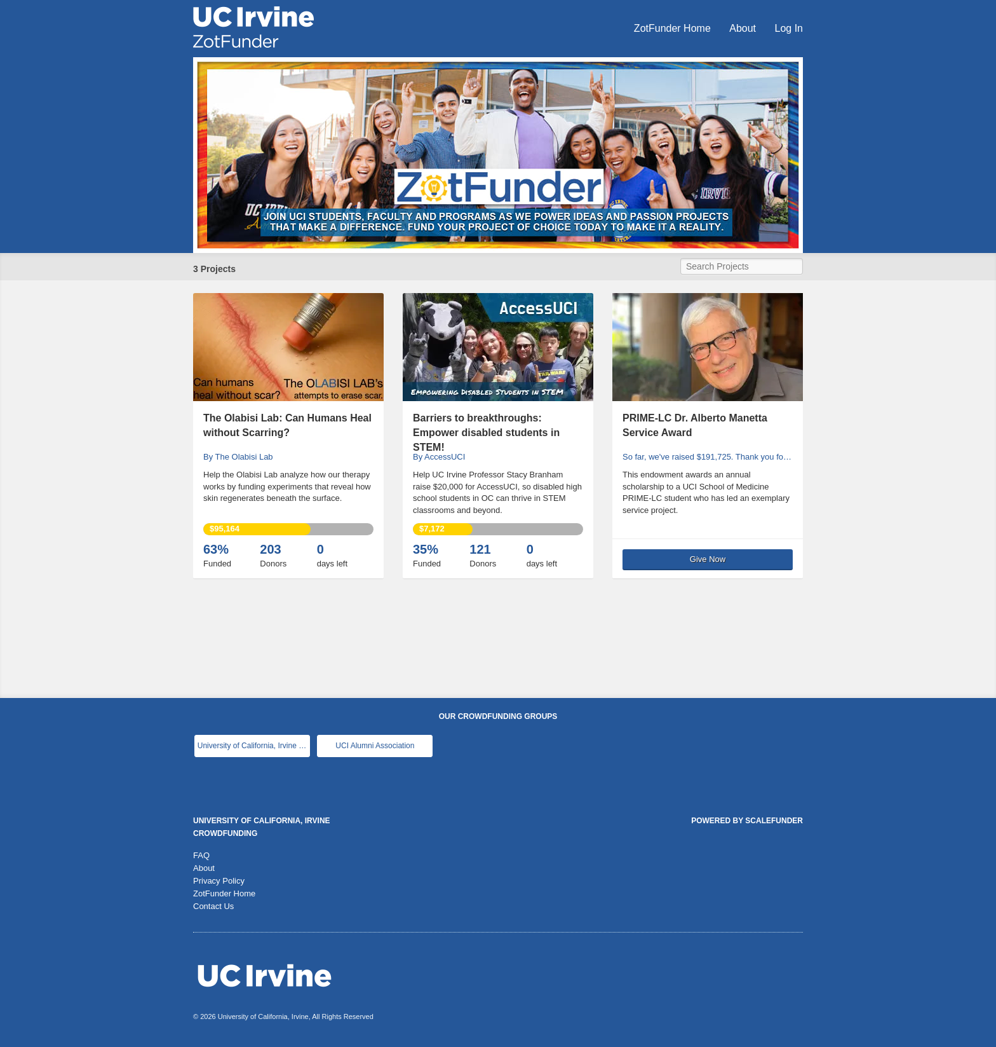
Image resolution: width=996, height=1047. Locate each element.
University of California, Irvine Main (254, 745)
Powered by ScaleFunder (747, 820)
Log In (789, 28)
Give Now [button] (707, 559)
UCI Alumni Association (374, 745)
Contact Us (213, 906)
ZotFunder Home (673, 28)
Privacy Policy (219, 881)
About (743, 28)
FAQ (201, 855)
